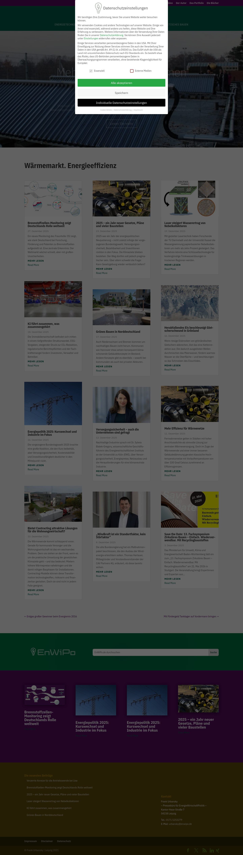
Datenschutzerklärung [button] (123, 110)
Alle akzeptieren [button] (121, 83)
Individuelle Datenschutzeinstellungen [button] (121, 103)
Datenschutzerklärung (111, 35)
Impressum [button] (138, 110)
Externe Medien (140, 70)
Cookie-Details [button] (106, 110)
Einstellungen (91, 38)
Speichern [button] (121, 93)
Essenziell (97, 70)
